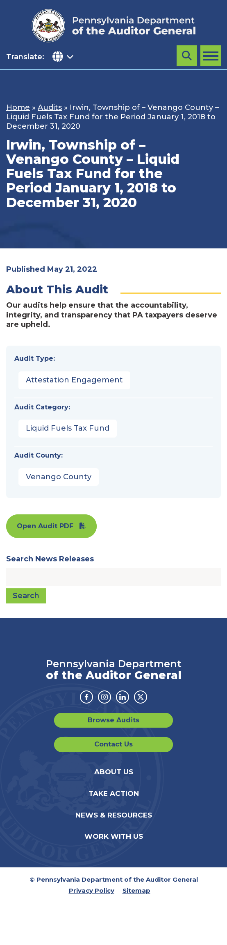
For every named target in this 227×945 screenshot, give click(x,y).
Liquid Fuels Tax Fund (67, 428)
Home (18, 107)
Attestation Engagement (74, 379)
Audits (50, 107)
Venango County (58, 476)
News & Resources (113, 815)
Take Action (114, 793)
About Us (113, 772)
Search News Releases (50, 558)
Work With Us (113, 836)
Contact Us (113, 744)
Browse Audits (113, 720)
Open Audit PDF (45, 526)
